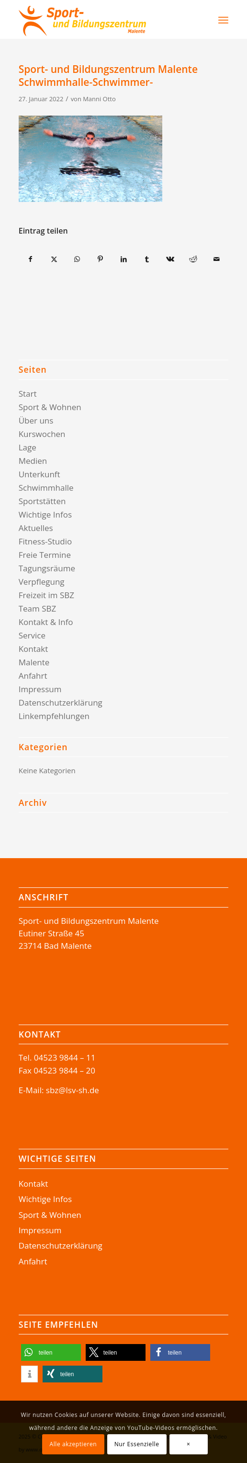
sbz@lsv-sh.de (72, 1090)
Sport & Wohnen (50, 407)
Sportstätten (42, 501)
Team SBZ (37, 608)
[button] (51, 1352)
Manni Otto (99, 98)
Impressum (40, 689)
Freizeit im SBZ (46, 595)
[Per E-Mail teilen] (216, 259)
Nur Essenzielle (136, 1444)
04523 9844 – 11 (65, 1057)
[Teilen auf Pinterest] (100, 259)
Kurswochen (42, 433)
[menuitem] (198, 19)
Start (28, 393)
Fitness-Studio (45, 541)
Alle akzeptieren (73, 1444)
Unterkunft (39, 474)
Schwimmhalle (46, 487)
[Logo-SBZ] (103, 19)
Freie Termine (45, 554)
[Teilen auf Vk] (170, 259)
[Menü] (223, 19)
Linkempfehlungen (54, 715)
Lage (27, 447)
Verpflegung (42, 581)
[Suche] (203, 19)
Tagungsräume (47, 568)
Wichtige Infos (45, 514)
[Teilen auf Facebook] (31, 259)
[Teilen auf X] (54, 259)
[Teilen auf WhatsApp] (77, 259)
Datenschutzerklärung (60, 702)
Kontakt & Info (46, 621)
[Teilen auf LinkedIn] (123, 259)
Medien (33, 460)
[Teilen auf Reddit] (193, 259)
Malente (34, 662)
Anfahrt (33, 675)
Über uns (36, 420)
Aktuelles (36, 527)
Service (32, 635)
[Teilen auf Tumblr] (146, 259)
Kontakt (33, 648)
